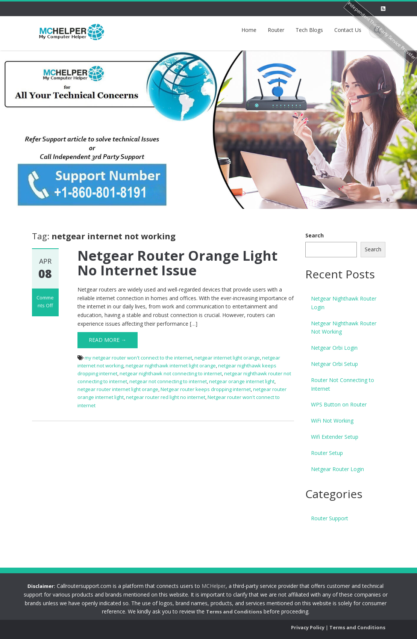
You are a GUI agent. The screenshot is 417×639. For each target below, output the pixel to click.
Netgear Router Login (337, 469)
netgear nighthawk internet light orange (171, 365)
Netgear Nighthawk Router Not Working (343, 327)
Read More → (107, 339)
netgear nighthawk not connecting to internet (171, 373)
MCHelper (209, 585)
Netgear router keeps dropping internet (206, 389)
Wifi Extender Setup (334, 436)
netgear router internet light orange (117, 389)
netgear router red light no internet (165, 397)
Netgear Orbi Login (334, 347)
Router (276, 29)
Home (248, 29)
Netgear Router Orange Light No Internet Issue (177, 263)
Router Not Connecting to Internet (342, 384)
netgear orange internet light (241, 381)
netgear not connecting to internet (168, 381)
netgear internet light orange (227, 357)
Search (314, 235)
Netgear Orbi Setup (334, 363)
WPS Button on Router (339, 404)
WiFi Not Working (332, 420)
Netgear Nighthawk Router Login (343, 303)
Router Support (329, 518)
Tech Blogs (309, 29)
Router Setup (327, 452)
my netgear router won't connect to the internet (138, 357)
